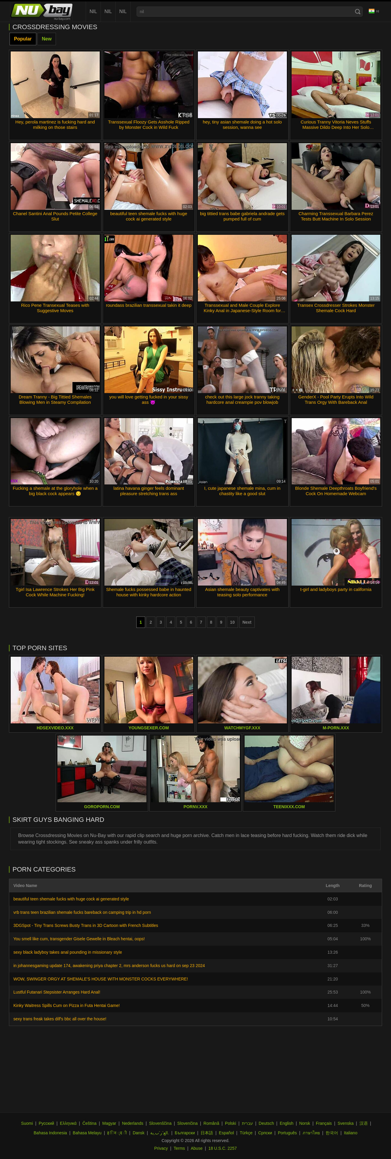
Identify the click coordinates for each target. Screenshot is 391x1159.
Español (226, 1132)
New (47, 38)
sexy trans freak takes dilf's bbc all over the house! (59, 1018)
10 (232, 622)
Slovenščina (160, 1123)
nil (93, 11)
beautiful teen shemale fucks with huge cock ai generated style (71, 899)
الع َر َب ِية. (159, 1132)
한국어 (332, 1132)
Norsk (304, 1123)
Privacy (161, 1148)
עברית (247, 1123)
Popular (23, 38)
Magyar (109, 1123)
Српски (265, 1132)
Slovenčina (187, 1123)
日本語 (207, 1132)
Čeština (89, 1123)
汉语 (363, 1123)
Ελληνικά (68, 1123)
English (286, 1123)
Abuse (197, 1148)
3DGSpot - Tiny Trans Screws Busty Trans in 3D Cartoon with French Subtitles (85, 925)
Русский (46, 1123)
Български (185, 1132)
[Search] (357, 11)
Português (287, 1132)
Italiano (350, 1132)
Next (247, 622)
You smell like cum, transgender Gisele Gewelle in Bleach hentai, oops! (79, 938)
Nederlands (132, 1123)
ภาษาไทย (311, 1132)
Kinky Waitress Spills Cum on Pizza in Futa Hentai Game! (66, 1005)
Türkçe (246, 1132)
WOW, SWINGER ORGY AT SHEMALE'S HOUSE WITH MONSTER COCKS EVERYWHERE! (100, 979)
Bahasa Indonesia (50, 1132)
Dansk (139, 1132)
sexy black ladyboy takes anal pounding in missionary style (67, 952)
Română (211, 1123)
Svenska (346, 1123)
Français (324, 1123)
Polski (230, 1123)
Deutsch (266, 1123)
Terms (179, 1148)
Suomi (27, 1123)
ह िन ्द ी (117, 1132)
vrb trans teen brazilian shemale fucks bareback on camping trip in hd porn (82, 912)
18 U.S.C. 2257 (222, 1148)
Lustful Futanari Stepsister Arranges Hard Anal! (56, 992)
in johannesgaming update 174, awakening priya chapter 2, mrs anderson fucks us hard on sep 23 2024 (109, 965)
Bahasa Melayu (87, 1132)
